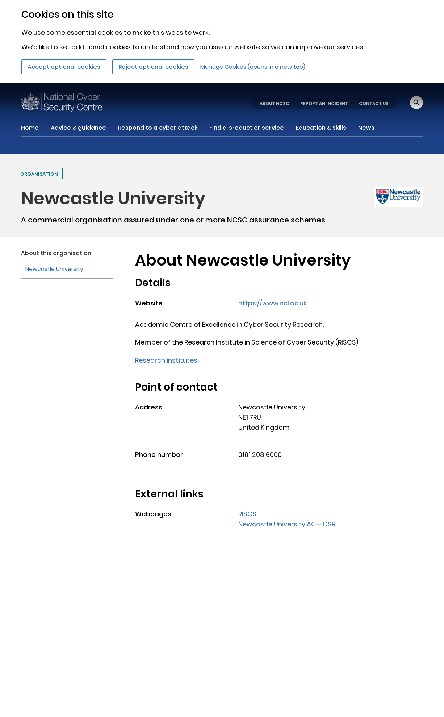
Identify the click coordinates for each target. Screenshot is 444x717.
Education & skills (321, 128)
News (366, 128)
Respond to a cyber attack (157, 128)
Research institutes (166, 360)
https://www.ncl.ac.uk (272, 303)
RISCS (247, 513)
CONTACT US (374, 103)
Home (30, 128)
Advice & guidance (78, 128)
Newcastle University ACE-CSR (286, 524)
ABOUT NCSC (274, 103)
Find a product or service (246, 128)
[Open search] (416, 102)
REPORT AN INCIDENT (324, 103)
